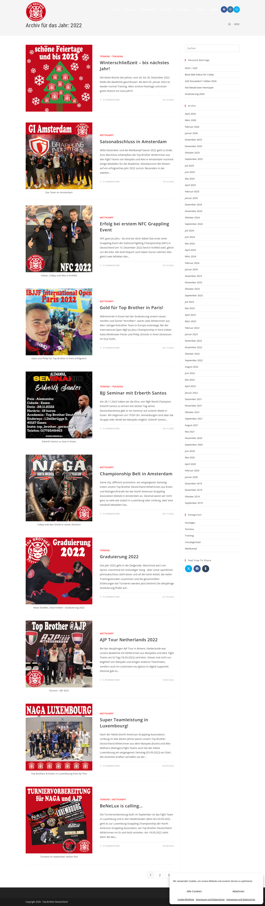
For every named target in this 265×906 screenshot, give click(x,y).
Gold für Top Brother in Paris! (131, 307)
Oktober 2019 (192, 496)
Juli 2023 (189, 301)
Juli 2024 (189, 230)
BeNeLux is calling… (121, 806)
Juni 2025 (190, 172)
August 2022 (191, 366)
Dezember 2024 (193, 204)
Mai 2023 (190, 308)
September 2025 (194, 159)
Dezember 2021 (193, 399)
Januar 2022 (191, 392)
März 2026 (190, 120)
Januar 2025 (191, 198)
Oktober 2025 (192, 152)
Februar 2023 (192, 327)
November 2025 (193, 146)
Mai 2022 (190, 379)
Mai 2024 (190, 243)
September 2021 (194, 418)
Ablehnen (239, 891)
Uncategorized (193, 542)
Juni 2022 (190, 373)
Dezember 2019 (193, 483)
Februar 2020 (192, 470)
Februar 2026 (192, 126)
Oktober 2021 (192, 412)
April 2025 (190, 185)
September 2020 (194, 444)
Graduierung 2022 (119, 556)
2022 (237, 24)
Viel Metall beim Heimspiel (199, 87)
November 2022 (193, 347)
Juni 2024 (190, 237)
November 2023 (193, 282)
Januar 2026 (191, 133)
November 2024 (193, 211)
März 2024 (190, 256)
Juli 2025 (189, 165)
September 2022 (194, 360)
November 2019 (193, 490)
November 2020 (193, 438)
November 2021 (193, 405)
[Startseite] (229, 24)
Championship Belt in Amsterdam (136, 474)
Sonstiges (190, 522)
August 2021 (191, 425)
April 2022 (190, 386)
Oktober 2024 (192, 217)
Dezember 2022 (193, 340)
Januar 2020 (191, 477)
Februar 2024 (192, 263)
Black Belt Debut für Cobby (199, 74)
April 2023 (190, 314)
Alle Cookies (194, 891)
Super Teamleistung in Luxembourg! (124, 723)
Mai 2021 (190, 431)
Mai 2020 (190, 457)
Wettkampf (107, 135)
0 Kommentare (111, 99)
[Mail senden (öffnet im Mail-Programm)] (236, 9)
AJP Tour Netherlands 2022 (129, 640)
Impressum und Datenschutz (210, 899)
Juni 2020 (190, 451)
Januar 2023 (191, 334)
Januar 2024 (191, 269)
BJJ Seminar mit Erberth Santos (133, 393)
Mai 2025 (190, 178)
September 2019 (194, 503)
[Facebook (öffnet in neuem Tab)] (224, 9)
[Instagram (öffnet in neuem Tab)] (230, 9)
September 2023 (194, 295)
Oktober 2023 (192, 288)
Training (117, 56)
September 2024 (194, 224)
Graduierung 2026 (195, 94)
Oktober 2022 (192, 353)
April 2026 (190, 113)
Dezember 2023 (193, 276)
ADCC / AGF (191, 68)
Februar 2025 (192, 191)
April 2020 (190, 464)
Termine (105, 56)
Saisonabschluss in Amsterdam (133, 141)
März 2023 (190, 321)
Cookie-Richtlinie (185, 899)
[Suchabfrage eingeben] (212, 48)
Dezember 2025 (193, 139)
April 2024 (190, 250)
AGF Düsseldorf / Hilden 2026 (201, 81)
